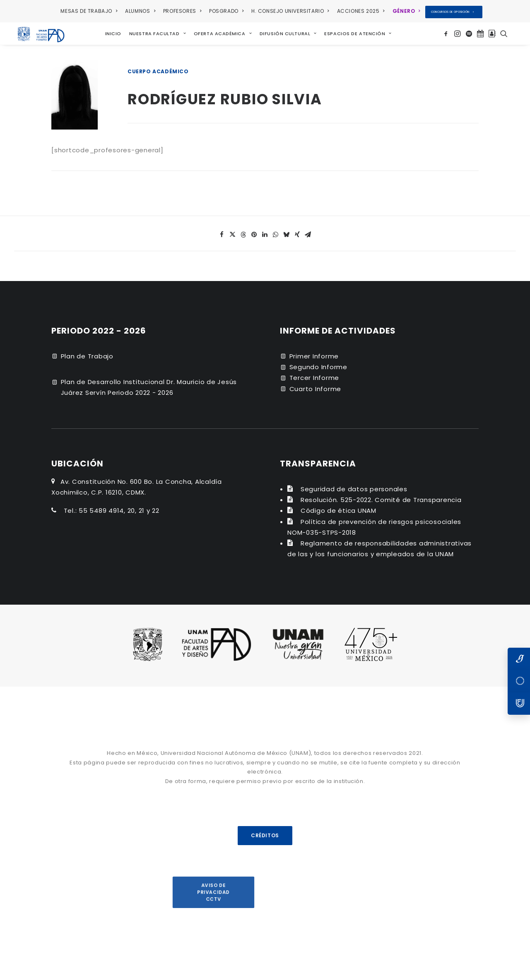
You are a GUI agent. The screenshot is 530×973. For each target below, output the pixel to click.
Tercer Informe (314, 374)
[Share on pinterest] (254, 231)
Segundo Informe (318, 363)
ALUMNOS (140, 10)
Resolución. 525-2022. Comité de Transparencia (381, 496)
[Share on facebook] (222, 231)
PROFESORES (182, 10)
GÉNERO (406, 10)
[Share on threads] (243, 231)
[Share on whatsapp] (276, 231)
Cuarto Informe (315, 385)
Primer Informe (314, 352)
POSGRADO (226, 10)
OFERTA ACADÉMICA (219, 32)
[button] (447, 31)
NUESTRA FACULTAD (154, 32)
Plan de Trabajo (87, 352)
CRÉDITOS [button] (265, 832)
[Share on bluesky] (287, 231)
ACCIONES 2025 (361, 10)
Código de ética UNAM (338, 507)
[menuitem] (90, 11)
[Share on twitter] (233, 231)
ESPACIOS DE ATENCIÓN (354, 32)
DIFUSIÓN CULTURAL (284, 32)
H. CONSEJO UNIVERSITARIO (290, 10)
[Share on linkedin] (265, 231)
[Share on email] (308, 231)
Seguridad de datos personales (354, 485)
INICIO (110, 32)
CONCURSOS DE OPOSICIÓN (452, 12)
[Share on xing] (297, 231)
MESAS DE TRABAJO (88, 10)
